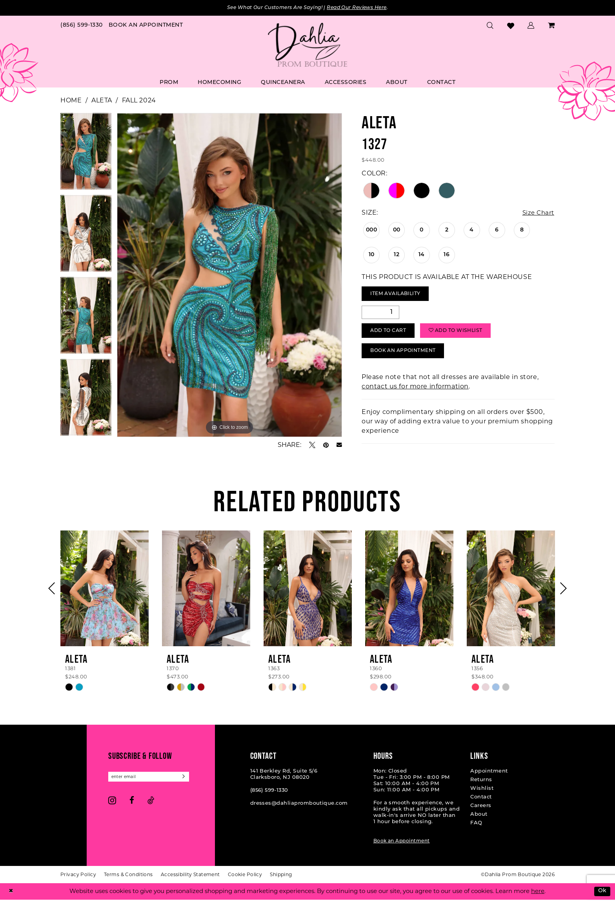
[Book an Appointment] (146, 26)
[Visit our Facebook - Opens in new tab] (131, 805)
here (537, 895)
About (478, 818)
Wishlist (481, 792)
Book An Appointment (406, 354)
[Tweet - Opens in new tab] (312, 445)
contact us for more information (415, 390)
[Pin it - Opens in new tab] (326, 445)
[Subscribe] (189, 781)
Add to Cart (390, 333)
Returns (481, 784)
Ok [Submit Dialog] (601, 896)
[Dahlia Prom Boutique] (307, 45)
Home (71, 100)
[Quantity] (380, 314)
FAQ (476, 827)
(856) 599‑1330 (269, 794)
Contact (480, 801)
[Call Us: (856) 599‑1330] (82, 26)
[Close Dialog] (11, 895)
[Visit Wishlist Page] (510, 26)
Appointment (489, 775)
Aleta (101, 100)
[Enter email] (151, 781)
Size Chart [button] (537, 213)
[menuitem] (82, 26)
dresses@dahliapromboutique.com (299, 807)
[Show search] (490, 26)
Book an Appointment (401, 845)
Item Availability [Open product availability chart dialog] (398, 295)
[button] (531, 26)
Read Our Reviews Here (362, 8)
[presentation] (104, 593)
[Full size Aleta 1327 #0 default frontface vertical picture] (229, 275)
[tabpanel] (85, 154)
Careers (480, 810)
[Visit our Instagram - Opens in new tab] (112, 805)
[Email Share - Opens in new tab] (339, 445)
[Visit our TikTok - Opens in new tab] (150, 805)
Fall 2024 (139, 100)
